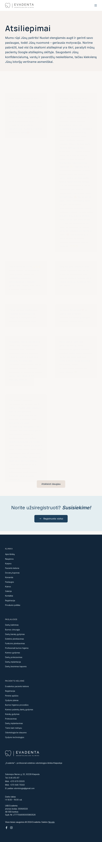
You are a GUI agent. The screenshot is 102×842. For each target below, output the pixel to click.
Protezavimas (11, 719)
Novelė (51, 822)
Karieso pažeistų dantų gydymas (19, 709)
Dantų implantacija (13, 662)
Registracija (10, 600)
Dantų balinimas (12, 625)
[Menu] (95, 5)
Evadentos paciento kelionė (17, 686)
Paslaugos (9, 582)
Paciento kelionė (12, 568)
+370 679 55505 (17, 781)
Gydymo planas (12, 700)
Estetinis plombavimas (14, 639)
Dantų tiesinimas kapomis (16, 667)
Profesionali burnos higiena (16, 648)
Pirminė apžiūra (11, 696)
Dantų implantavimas (14, 723)
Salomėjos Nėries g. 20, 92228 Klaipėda (22, 774)
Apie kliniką (10, 554)
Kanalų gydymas (12, 714)
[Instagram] (11, 827)
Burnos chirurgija (12, 630)
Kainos (8, 587)
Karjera (8, 564)
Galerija (8, 591)
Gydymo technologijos (14, 737)
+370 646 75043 (17, 785)
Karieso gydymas (12, 653)
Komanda (9, 577)
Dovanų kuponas (12, 573)
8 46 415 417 (14, 778)
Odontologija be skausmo (16, 733)
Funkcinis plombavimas (15, 643)
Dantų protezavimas (13, 657)
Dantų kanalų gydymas (15, 634)
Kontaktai (9, 596)
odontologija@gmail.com (24, 788)
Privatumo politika (12, 605)
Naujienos (9, 559)
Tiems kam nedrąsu (13, 728)
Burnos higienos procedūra (16, 705)
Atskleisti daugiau (51, 484)
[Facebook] (6, 827)
